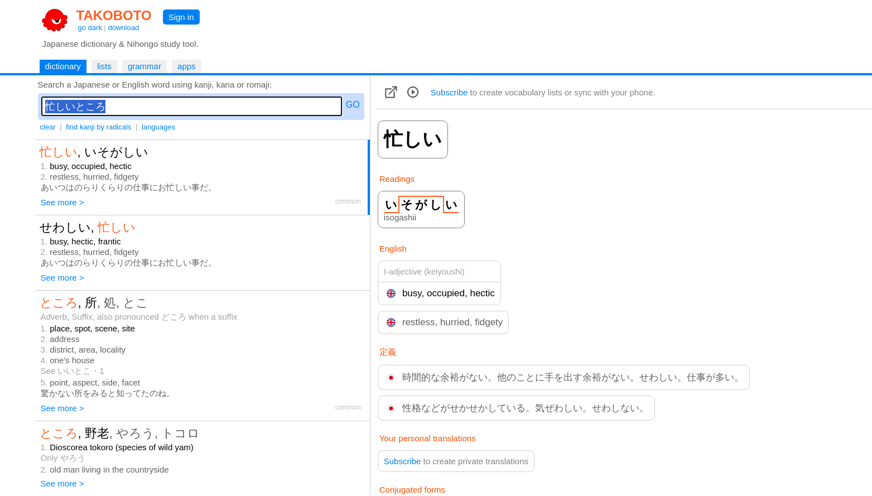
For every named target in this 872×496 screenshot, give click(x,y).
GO (353, 104)
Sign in (181, 17)
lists (104, 66)
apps (186, 66)
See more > (62, 202)
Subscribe (449, 92)
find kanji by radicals (98, 127)
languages (158, 127)
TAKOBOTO (114, 15)
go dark (90, 27)
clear (48, 127)
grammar (144, 66)
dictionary (63, 66)
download (123, 27)
